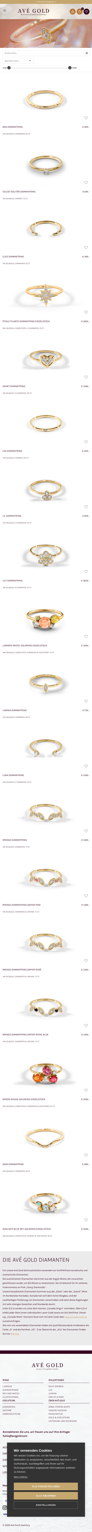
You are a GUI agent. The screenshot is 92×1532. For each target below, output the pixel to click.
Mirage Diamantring (15, 840)
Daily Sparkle (56, 1386)
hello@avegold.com (15, 1435)
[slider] (9, 67)
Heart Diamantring (14, 386)
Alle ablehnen (46, 1495)
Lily (50, 1389)
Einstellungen (46, 1505)
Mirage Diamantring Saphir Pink (22, 904)
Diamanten (9, 1406)
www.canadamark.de (76, 1316)
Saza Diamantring (13, 1164)
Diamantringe (11, 1389)
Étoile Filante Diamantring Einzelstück (26, 321)
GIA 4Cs (15, 1333)
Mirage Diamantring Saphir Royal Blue (25, 1034)
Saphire (7, 1410)
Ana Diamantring (13, 126)
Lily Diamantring (12, 580)
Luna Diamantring (13, 775)
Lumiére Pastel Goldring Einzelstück (25, 645)
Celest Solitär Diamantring (19, 191)
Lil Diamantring (12, 515)
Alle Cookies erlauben (46, 1486)
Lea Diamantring (12, 451)
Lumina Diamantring (15, 710)
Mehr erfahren (21, 1477)
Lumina (53, 1393)
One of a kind (56, 1397)
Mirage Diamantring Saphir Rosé (22, 969)
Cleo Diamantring (13, 256)
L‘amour (7, 1386)
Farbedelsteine (11, 1413)
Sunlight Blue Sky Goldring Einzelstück (27, 1229)
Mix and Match (11, 1393)
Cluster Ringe (11, 1397)
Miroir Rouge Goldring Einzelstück (24, 1099)
